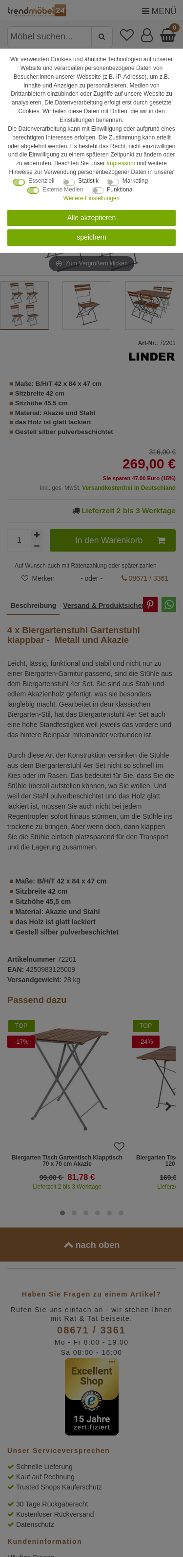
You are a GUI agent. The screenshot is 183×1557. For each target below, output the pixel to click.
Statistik (88, 180)
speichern (91, 237)
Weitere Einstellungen (91, 198)
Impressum (120, 163)
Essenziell (41, 180)
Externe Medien (62, 189)
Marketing (135, 180)
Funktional (120, 189)
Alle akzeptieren (91, 218)
